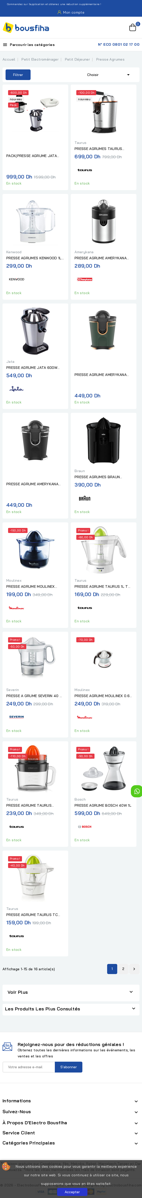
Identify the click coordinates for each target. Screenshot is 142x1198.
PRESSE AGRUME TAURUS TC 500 (32, 914)
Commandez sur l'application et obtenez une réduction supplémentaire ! (51, 4)
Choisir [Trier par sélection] (109, 74)
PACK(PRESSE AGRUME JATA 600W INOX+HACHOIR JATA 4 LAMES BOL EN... (31, 156)
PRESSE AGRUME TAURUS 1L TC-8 (103, 586)
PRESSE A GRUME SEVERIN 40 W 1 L (34, 696)
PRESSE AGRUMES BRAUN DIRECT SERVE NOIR (97, 477)
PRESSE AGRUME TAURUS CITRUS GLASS (29, 805)
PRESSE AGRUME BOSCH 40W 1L (103, 805)
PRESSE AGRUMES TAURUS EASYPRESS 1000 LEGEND (98, 148)
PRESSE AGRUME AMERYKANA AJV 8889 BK (32, 484)
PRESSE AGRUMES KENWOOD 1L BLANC (34, 258)
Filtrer (14, 74)
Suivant (134, 969)
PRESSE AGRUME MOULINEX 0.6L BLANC (103, 696)
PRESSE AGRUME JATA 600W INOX (31, 367)
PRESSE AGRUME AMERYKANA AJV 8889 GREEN (101, 374)
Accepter (72, 1192)
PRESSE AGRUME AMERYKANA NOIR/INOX (101, 258)
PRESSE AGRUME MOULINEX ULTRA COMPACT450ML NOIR (32, 586)
